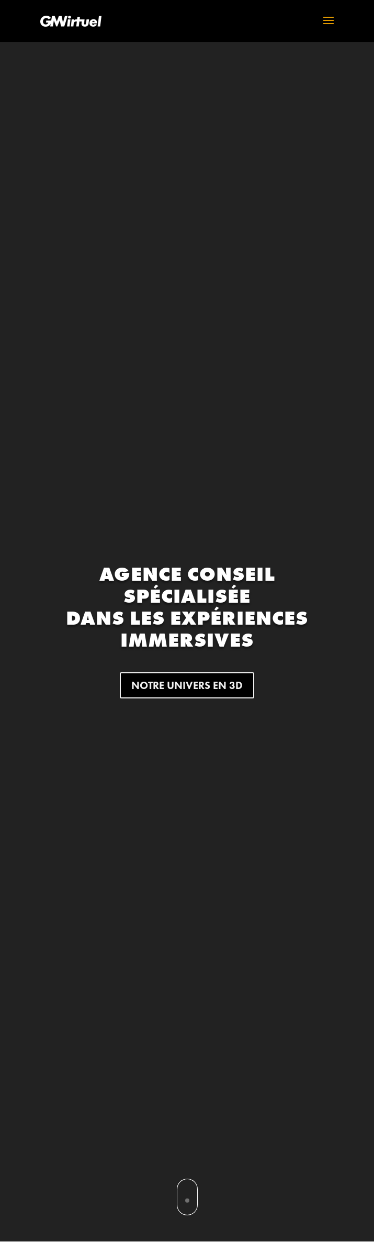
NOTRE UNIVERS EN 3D (187, 685)
